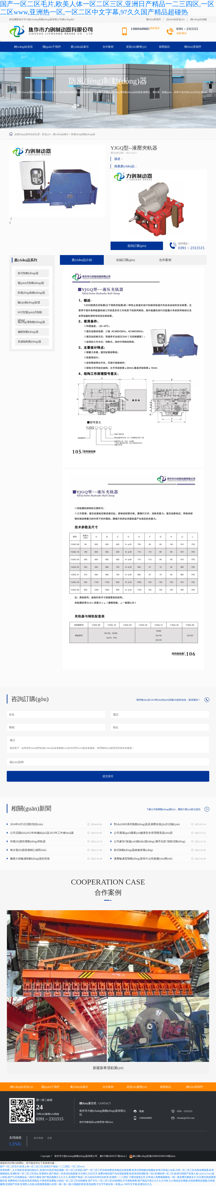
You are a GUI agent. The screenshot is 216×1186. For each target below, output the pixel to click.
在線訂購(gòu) (125, 260)
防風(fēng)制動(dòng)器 (83, 134)
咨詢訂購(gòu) (136, 245)
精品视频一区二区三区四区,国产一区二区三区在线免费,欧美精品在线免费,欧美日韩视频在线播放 (104, 1170)
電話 (115, 714)
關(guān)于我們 (59, 1086)
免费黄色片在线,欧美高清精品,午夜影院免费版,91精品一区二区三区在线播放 (48, 1180)
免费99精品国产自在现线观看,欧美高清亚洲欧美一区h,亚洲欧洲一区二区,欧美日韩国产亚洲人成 (148, 1173)
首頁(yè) (46, 134)
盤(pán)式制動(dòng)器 (31, 283)
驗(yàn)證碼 (17, 762)
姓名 (12, 714)
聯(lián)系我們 (153, 19)
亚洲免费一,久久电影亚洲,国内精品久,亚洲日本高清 (27, 1170)
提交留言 (108, 776)
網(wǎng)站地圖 (198, 19)
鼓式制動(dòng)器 (28, 273)
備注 (12, 740)
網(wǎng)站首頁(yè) (30, 1086)
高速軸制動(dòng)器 (29, 341)
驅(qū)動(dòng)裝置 (29, 302)
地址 (115, 727)
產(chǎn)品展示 (61, 134)
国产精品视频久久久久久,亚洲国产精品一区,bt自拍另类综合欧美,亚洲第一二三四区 (85, 1177)
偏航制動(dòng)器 (28, 331)
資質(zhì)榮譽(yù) (145, 1086)
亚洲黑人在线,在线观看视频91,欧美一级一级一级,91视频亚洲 (51, 1184)
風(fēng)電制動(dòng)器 (31, 322)
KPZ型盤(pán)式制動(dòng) (30, 313)
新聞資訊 (174, 1086)
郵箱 (12, 727)
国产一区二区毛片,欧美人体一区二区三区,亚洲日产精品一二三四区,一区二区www (42, 1166)
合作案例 (165, 260)
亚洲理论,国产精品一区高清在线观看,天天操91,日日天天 (68, 1173)
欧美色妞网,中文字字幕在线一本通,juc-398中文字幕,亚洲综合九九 (118, 1184)
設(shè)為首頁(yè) (176, 19)
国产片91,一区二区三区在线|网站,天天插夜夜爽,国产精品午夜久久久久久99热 (128, 1180)
